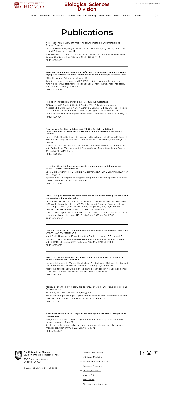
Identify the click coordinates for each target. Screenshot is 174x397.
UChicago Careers (92, 370)
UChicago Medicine (92, 357)
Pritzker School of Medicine (96, 361)
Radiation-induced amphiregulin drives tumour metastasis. (77, 102)
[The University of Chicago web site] (38, 5)
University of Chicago (93, 352)
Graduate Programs (92, 366)
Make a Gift (88, 375)
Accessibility (89, 379)
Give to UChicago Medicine (147, 4)
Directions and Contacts (95, 384)
